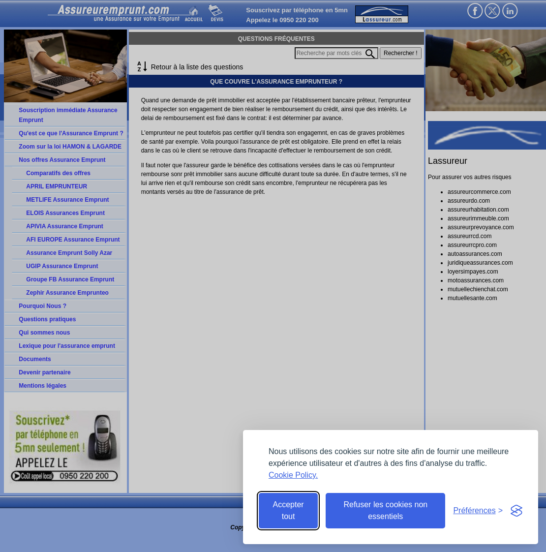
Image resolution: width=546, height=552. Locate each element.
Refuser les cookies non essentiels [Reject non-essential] (385, 510)
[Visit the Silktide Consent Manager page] (516, 511)
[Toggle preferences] (478, 511)
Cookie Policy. (293, 475)
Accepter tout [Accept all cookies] (288, 510)
